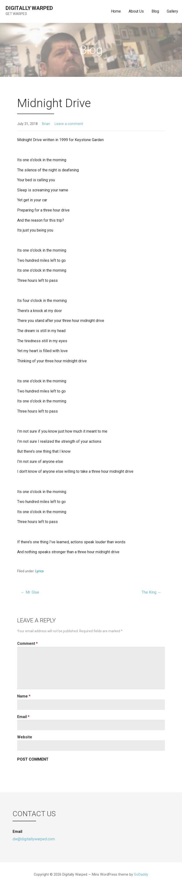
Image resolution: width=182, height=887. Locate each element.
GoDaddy (141, 874)
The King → (151, 592)
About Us (136, 11)
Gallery (172, 11)
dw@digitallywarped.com (34, 839)
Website (24, 737)
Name (23, 696)
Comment (27, 643)
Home (116, 11)
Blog (155, 11)
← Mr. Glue (30, 592)
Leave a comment (69, 124)
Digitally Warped (29, 8)
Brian (46, 124)
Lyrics (39, 571)
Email (23, 716)
